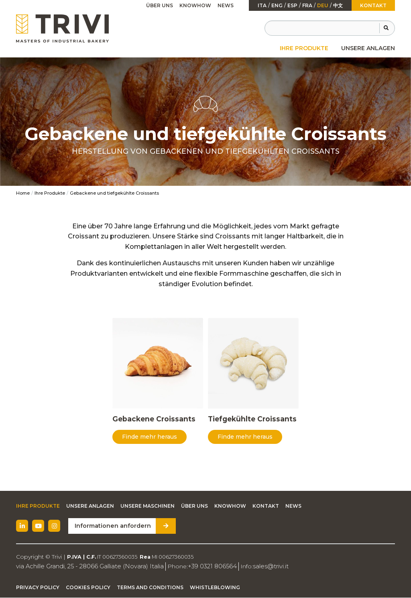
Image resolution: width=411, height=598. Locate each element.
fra (307, 5)
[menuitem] (304, 48)
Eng (277, 5)
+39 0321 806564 (202, 566)
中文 (338, 5)
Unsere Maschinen (147, 507)
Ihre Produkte (304, 48)
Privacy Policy (37, 588)
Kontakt (373, 5)
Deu (322, 5)
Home (23, 193)
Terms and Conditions (150, 588)
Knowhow (195, 5)
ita (262, 5)
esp (292, 5)
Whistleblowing (215, 588)
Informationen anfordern (111, 526)
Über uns (159, 5)
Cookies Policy (88, 588)
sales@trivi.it (258, 566)
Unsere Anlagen (368, 48)
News (226, 5)
